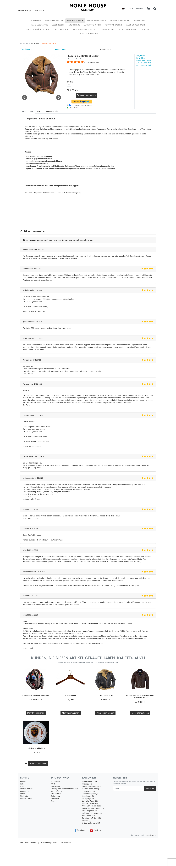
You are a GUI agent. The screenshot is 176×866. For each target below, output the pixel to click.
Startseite (36, 20)
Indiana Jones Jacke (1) (91, 789)
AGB (53, 784)
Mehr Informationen (35, 713)
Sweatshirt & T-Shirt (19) (91, 818)
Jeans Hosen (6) (88, 791)
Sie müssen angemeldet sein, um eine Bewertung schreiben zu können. (59, 240)
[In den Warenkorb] (25, 763)
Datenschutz (56, 786)
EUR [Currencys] (131, 8)
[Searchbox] (155, 8)
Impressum (55, 781)
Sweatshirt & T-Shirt (128, 29)
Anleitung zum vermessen (85, 29)
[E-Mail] (128, 788)
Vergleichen (140, 55)
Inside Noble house (54, 20)
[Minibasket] (148, 9)
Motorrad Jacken (113, 25)
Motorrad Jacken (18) (90, 803)
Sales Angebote (61, 29)
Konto (22, 794)
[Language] (124, 8)
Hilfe (22, 784)
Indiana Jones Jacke (119, 20)
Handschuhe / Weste (96, 20)
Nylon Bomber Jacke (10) (91, 806)
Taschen (145, 29)
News (53, 801)
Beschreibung (27, 111)
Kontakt (23, 781)
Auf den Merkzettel (143, 63)
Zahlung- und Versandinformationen (64, 789)
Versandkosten (150, 835)
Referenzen (55, 796)
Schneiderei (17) (88, 816)
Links (22, 786)
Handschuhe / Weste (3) (91, 786)
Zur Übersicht (26, 49)
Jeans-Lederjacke (39, 25)
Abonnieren (149, 788)
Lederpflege (73, 25)
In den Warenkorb (86, 95)
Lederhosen (58, 25)
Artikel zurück (60, 49)
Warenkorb (24, 791)
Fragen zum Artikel (143, 65)
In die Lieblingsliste (143, 60)
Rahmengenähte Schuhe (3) (93, 808)
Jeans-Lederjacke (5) (90, 794)
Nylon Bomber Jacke (135, 25)
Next (58, 102)
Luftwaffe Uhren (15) (90, 801)
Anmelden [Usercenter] (139, 8)
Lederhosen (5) (88, 796)
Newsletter (55, 799)
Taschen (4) (86, 820)
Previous (24, 102)
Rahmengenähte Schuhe (38, 29)
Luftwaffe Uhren (92, 25)
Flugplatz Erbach (26, 799)
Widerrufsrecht (56, 791)
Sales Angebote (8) (89, 811)
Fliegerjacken (75, 20)
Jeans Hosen (139, 20)
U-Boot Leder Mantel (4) (91, 823)
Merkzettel (24, 796)
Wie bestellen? (56, 794)
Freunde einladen (26, 789)
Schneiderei (108, 29)
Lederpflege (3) (88, 799)
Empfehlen (140, 58)
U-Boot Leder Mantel (88, 34)
